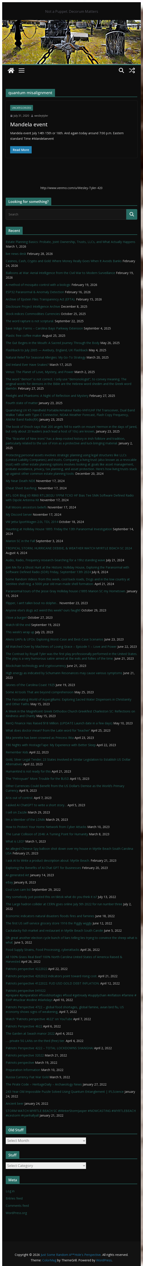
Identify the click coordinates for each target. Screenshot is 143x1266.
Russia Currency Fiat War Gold (27, 1077)
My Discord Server (19, 514)
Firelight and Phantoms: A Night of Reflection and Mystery (47, 396)
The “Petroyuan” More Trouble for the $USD (37, 779)
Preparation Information (23, 1070)
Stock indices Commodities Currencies (33, 314)
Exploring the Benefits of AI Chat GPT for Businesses (43, 868)
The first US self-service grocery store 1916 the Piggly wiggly (49, 923)
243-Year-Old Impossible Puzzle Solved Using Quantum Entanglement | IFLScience (65, 1091)
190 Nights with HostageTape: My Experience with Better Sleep (51, 745)
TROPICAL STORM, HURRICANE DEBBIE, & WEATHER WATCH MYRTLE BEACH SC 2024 (69, 548)
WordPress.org (16, 1213)
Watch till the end (18, 625)
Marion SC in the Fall (20, 541)
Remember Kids (17, 752)
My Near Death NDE (20, 481)
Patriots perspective (20, 1062)
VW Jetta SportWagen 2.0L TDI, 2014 (32, 522)
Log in (10, 1191)
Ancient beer (15, 1103)
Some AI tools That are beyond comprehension (39, 692)
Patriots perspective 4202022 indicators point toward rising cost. (51, 976)
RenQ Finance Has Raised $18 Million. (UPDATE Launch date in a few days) (59, 723)
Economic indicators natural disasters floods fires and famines (50, 916)
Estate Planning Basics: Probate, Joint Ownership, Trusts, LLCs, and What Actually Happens (70, 242)
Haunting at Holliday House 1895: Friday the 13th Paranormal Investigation (59, 529)
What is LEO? (15, 841)
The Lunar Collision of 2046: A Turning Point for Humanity (47, 834)
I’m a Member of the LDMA (25, 819)
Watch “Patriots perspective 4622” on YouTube (39, 1019)
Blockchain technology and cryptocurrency (36, 666)
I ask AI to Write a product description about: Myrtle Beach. (48, 860)
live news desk (16, 254)
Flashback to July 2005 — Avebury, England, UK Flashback (47, 350)
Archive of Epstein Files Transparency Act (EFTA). (40, 299)
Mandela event (29, 124)
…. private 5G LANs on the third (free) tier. (35, 1041)
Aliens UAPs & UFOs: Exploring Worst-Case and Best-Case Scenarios (54, 639)
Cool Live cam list (18, 889)
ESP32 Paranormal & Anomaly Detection (35, 292)
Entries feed (14, 1198)
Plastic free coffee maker (23, 335)
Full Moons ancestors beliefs (26, 507)
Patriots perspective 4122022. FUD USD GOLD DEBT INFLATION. (52, 983)
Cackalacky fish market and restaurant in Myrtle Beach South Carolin (54, 930)
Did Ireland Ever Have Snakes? (27, 365)
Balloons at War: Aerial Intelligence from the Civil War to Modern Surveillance (60, 273)
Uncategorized (21, 107)
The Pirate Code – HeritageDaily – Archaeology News (44, 1084)
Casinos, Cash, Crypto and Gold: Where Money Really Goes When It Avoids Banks (64, 261)
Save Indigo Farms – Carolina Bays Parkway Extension (44, 328)
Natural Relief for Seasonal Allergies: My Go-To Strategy (46, 357)
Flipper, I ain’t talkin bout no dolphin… (32, 603)
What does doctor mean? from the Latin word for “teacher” (48, 730)
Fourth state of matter (22, 403)
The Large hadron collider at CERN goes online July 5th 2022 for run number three (64, 904)
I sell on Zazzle (16, 812)
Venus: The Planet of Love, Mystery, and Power (39, 372)
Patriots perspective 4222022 (26, 969)
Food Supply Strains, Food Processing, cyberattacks (42, 950)
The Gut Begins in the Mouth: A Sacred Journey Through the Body (52, 343)
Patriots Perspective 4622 (24, 1026)
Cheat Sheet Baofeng (21, 488)
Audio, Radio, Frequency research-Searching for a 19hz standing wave (55, 560)
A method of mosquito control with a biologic (38, 285)
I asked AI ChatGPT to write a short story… (36, 805)
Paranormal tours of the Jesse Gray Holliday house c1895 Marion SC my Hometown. (66, 591)
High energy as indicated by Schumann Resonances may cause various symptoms (64, 673)
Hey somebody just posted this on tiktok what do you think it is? (51, 897)
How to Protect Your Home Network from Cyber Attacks (46, 827)
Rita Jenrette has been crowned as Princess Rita (40, 738)
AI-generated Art (17, 875)
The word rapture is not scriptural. (30, 321)
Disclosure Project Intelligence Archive (33, 306)
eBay (9, 882)
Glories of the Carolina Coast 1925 (30, 685)
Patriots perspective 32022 (25, 1055)
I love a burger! (16, 617)
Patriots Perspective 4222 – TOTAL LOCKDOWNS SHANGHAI (49, 1048)
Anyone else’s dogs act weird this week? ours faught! (43, 610)
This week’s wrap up (20, 632)
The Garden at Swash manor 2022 (30, 1033)
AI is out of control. (19, 798)
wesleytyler (41, 116)
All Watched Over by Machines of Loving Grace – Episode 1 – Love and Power (61, 646)
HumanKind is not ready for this (28, 771)
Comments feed (17, 1205)
